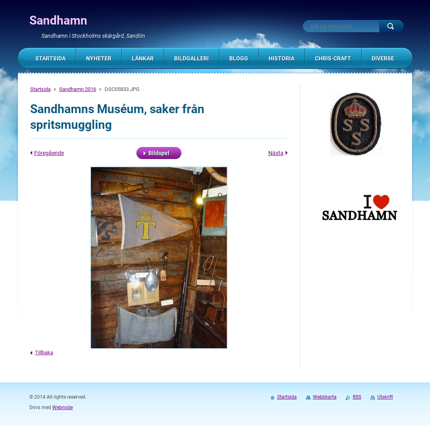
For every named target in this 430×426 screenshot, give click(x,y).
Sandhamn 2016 (77, 89)
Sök (391, 26)
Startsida (40, 89)
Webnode (62, 407)
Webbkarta (325, 397)
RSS (357, 397)
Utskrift (385, 397)
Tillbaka (44, 352)
